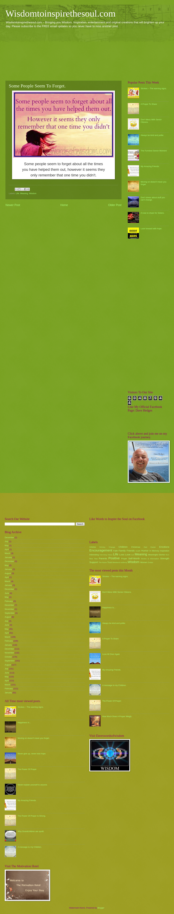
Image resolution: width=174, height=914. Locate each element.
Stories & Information (150, 559)
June (7, 593)
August (8, 573)
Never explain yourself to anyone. (32, 785)
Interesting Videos (106, 555)
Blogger (101, 908)
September (10, 613)
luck (132, 555)
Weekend (116, 562)
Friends (131, 550)
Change (112, 547)
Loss (121, 554)
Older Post (114, 205)
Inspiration (164, 551)
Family (122, 550)
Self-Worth (134, 558)
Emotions (164, 547)
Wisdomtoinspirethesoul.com (60, 13)
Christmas (135, 547)
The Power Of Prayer (27, 769)
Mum (167, 555)
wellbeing (124, 562)
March (7, 553)
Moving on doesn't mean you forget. (34, 738)
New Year (93, 559)
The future (102, 562)
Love (127, 554)
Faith (115, 551)
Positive (114, 558)
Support (93, 562)
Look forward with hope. (151, 228)
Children (123, 547)
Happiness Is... (24, 722)
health (138, 551)
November (9, 609)
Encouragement (100, 550)
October (8, 657)
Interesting (94, 554)
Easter (153, 547)
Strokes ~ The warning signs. (154, 88)
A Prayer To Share (149, 104)
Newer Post (12, 205)
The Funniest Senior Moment (154, 151)
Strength (164, 558)
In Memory (154, 551)
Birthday (102, 547)
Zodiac (150, 562)
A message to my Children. (30, 847)
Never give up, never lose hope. (32, 753)
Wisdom (33, 193)
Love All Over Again (111, 654)
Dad (145, 547)
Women (143, 562)
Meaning (24, 193)
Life (17, 193)
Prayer (124, 558)
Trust (109, 562)
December (9, 537)
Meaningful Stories (156, 554)
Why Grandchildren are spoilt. (31, 831)
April (7, 549)
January (8, 557)
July (6, 541)
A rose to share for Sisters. (152, 213)
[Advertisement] (87, 54)
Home (64, 205)
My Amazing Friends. (150, 166)
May (6, 545)
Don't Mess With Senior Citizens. (117, 592)
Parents (103, 558)
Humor (144, 550)
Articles (92, 547)
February (9, 601)
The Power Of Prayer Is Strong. (32, 816)
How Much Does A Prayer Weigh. (117, 716)
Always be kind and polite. (152, 135)
